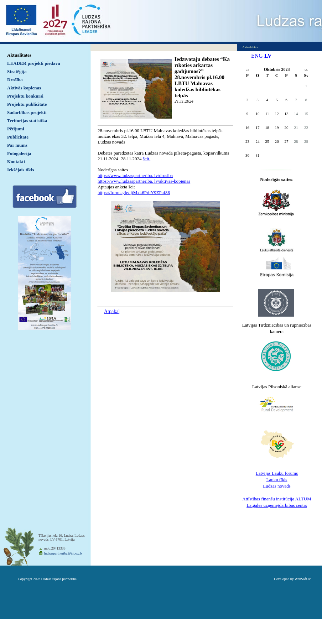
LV (268, 56)
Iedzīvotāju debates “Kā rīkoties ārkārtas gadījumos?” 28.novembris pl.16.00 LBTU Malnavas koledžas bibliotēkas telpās (202, 77)
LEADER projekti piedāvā (33, 63)
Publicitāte (17, 137)
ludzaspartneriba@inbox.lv (63, 553)
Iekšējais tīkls (20, 169)
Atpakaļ (112, 311)
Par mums (17, 145)
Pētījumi (15, 128)
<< (247, 70)
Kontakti (16, 161)
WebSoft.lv (303, 579)
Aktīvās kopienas (24, 87)
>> (306, 70)
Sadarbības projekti (27, 112)
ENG (257, 56)
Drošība (15, 79)
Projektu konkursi (25, 96)
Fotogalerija (19, 153)
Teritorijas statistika (27, 120)
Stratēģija (17, 71)
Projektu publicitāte (27, 104)
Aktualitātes (19, 55)
